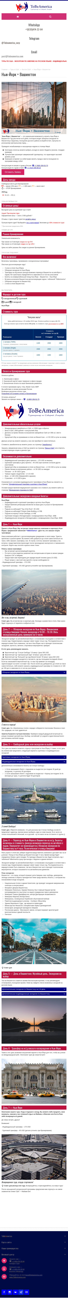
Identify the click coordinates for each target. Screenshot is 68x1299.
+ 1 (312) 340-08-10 (32, 168)
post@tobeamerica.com (34, 1275)
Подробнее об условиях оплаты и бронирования (19, 394)
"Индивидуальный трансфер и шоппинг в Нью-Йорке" (28, 484)
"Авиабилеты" (47, 445)
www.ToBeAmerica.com (17, 1277)
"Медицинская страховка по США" (21, 490)
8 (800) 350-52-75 (31, 399)
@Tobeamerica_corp (11, 42)
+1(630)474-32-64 (34, 29)
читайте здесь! (30, 219)
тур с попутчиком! (32, 223)
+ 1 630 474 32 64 (16, 1261)
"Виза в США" (50, 448)
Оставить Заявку (13, 172)
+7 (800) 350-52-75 (40, 166)
